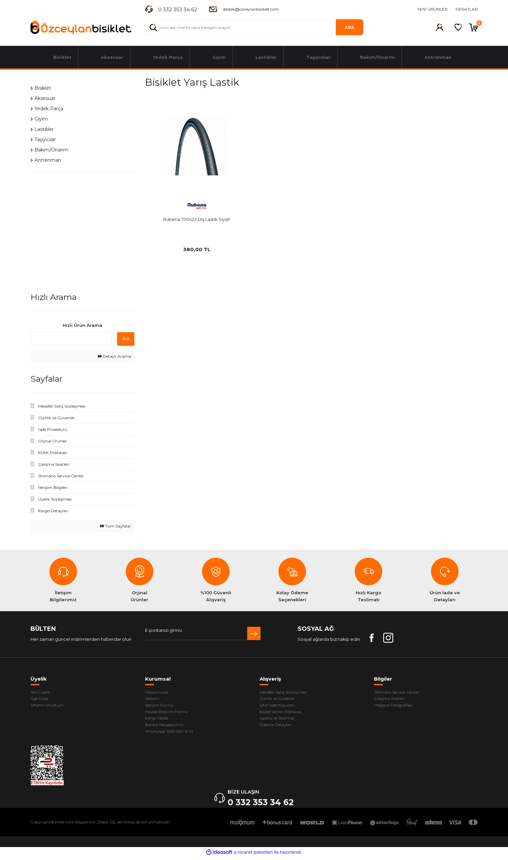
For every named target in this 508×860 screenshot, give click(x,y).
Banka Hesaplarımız (166, 727)
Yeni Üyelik (42, 692)
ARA (349, 27)
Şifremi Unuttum (48, 706)
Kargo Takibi (158, 720)
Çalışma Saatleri (391, 699)
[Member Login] (440, 27)
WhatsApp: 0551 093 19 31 (171, 734)
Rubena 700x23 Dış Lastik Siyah (196, 219)
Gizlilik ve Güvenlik (279, 699)
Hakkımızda (158, 692)
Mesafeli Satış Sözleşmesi (286, 692)
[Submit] (253, 633)
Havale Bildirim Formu (168, 713)
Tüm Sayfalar (115, 526)
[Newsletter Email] (202, 633)
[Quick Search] (71, 338)
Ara (125, 339)
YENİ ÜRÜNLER (432, 9)
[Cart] (473, 27)
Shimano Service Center (400, 692)
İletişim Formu (160, 706)
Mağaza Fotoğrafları (395, 706)
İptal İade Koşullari (279, 706)
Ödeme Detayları (278, 727)
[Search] (254, 27)
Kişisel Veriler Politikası (283, 713)
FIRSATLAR (467, 9)
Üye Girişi (40, 699)
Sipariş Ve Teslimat (279, 720)
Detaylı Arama (114, 356)
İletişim (152, 699)
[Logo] (81, 27)
